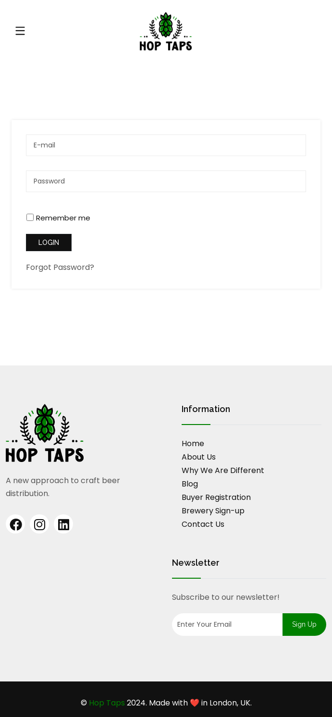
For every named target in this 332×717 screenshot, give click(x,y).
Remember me (63, 218)
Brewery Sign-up (213, 510)
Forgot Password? (60, 267)
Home (193, 443)
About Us (199, 456)
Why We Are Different (223, 470)
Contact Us (203, 524)
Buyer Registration (216, 497)
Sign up (304, 624)
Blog (190, 483)
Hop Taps (107, 702)
